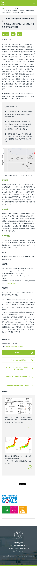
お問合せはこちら (18, 551)
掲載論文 (18, 352)
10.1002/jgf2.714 (11, 283)
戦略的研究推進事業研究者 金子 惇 (18, 385)
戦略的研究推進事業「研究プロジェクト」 (18, 377)
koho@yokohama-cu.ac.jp (14, 346)
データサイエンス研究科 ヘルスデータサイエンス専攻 (18, 368)
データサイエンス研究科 (18, 360)
